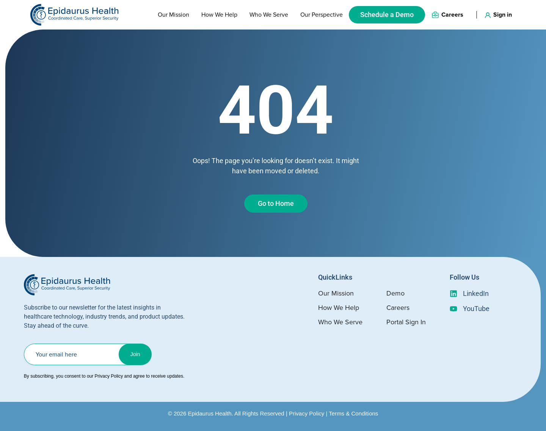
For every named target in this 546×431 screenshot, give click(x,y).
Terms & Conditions (353, 413)
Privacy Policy (306, 413)
